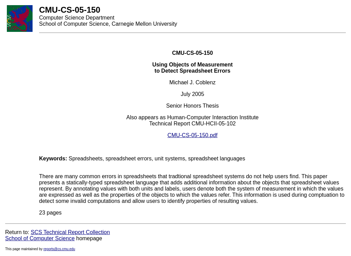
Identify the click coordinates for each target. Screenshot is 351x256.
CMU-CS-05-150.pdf (193, 135)
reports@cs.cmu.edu (59, 249)
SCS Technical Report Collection (70, 232)
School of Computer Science (40, 238)
